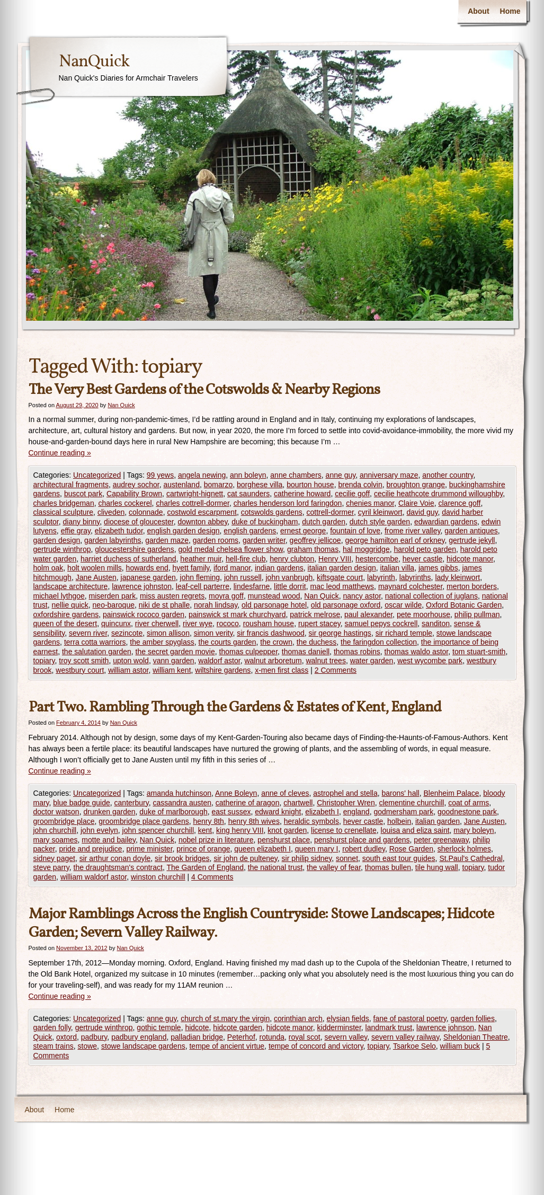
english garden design (183, 530)
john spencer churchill (158, 830)
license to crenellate (344, 830)
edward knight (278, 811)
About (478, 11)
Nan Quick (121, 405)
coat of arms (468, 802)
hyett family (191, 568)
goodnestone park (467, 811)
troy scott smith (84, 660)
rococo (228, 623)
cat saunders (248, 493)
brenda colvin (360, 484)
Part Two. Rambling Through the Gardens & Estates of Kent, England (235, 707)
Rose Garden (411, 849)
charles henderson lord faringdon (288, 503)
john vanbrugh (289, 577)
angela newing (202, 475)
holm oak (48, 568)
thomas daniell (305, 651)
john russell (243, 577)
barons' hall (400, 793)
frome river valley (413, 530)
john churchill (55, 830)
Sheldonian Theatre (475, 1037)
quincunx (116, 623)
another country (447, 475)
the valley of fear (334, 867)
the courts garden (227, 642)
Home (510, 11)
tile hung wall (436, 867)
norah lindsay (215, 605)
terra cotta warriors (95, 642)
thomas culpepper (248, 651)
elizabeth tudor (119, 530)
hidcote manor (470, 559)
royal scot (304, 1037)
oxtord (66, 1037)
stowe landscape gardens (143, 1046)
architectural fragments (71, 484)
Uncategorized (97, 475)
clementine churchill (411, 802)
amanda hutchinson (179, 793)
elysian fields (348, 1018)
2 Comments (335, 670)
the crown (276, 642)
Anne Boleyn (236, 793)
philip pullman (477, 614)
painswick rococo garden (143, 614)
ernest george (303, 530)
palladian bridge (197, 1037)
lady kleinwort (457, 577)
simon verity (213, 633)
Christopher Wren (345, 802)
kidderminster (339, 1027)
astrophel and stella (345, 793)
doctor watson (56, 811)
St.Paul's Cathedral (470, 858)
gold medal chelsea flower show (230, 549)
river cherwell (157, 623)
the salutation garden (96, 651)
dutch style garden (380, 521)
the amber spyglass (162, 642)
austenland (181, 484)
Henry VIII (334, 559)
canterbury (131, 802)
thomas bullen (388, 867)
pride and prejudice (90, 849)
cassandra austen (182, 802)
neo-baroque (114, 605)
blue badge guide (81, 802)
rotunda (272, 1037)
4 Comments (212, 877)
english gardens (250, 530)
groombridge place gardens (144, 821)
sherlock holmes (464, 849)
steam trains (53, 1046)
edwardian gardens (445, 521)
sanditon (436, 623)
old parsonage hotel (274, 605)
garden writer (264, 540)
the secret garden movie (175, 651)
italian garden (437, 821)
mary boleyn (473, 830)
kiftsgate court (340, 577)
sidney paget (54, 858)
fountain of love (355, 530)
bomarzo (218, 484)
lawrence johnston (142, 586)
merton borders (472, 586)
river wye (197, 623)
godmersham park (403, 811)
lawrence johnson (445, 1027)
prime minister (149, 849)
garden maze (167, 540)
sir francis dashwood (271, 633)
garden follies (473, 1018)
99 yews (160, 475)
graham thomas (312, 549)
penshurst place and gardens (362, 840)
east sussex (231, 811)
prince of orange (203, 849)
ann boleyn (248, 475)
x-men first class (281, 670)
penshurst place (283, 840)
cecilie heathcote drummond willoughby (438, 493)
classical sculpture (63, 512)
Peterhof (241, 1037)
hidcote (197, 1027)
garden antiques (470, 530)
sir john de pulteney (245, 858)
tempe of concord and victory (316, 1046)
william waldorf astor (93, 877)
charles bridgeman (63, 503)
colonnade (146, 512)
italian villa (397, 568)
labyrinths (415, 577)
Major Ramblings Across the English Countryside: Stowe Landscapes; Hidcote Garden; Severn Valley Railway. (261, 923)
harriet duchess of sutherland (128, 559)
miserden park (112, 596)
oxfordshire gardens (66, 614)
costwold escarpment (202, 512)
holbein (399, 821)
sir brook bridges (182, 858)
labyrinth (381, 577)
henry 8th (208, 821)
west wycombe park (429, 660)
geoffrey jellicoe (315, 540)
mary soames (55, 840)
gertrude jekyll (472, 540)
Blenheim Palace (451, 793)
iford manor (232, 568)
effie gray (76, 530)
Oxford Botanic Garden (464, 605)
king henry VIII (240, 830)
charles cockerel (124, 503)
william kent (172, 670)
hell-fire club (245, 559)
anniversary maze (389, 475)
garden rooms (215, 540)
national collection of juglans (431, 596)
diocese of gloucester (139, 521)
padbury (94, 1037)
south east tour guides (398, 858)
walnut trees (325, 660)
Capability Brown (134, 493)
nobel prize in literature (216, 840)
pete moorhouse (423, 614)
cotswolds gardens (271, 512)
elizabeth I (322, 811)
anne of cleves (285, 793)
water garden (372, 660)
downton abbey (202, 521)
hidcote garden (237, 1027)
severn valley (346, 1037)
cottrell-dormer (329, 512)
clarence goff (459, 503)
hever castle (422, 559)
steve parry (51, 867)
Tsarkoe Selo (414, 1046)
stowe (87, 1046)
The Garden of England (205, 867)
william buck (460, 1046)
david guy (422, 512)
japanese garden (148, 577)
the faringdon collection (379, 642)
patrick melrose (315, 614)
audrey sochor (136, 484)
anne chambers (296, 475)
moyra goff (226, 596)
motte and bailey (109, 840)
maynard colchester (410, 586)
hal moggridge (366, 549)
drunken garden (109, 811)
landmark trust (389, 1027)
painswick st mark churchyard (237, 614)
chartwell (298, 802)
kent (205, 830)
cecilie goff (352, 493)
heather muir (200, 559)
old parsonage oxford (346, 605)
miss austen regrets (172, 596)
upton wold (131, 660)
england (356, 811)
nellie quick (70, 605)
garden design (57, 540)
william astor (128, 670)
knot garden (287, 830)
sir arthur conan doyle (115, 858)
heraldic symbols (311, 821)
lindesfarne (252, 586)
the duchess (317, 642)
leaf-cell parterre (202, 586)
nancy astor (362, 596)
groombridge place (64, 821)
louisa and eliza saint (415, 830)
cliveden (110, 512)
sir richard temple (404, 633)
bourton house (310, 484)
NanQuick (94, 62)
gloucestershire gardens (134, 549)
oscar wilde (403, 605)
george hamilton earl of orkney (394, 540)
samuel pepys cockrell (381, 623)
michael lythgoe (59, 596)
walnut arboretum (272, 660)
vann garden (173, 660)
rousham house (269, 623)
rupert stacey (319, 623)
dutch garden (323, 521)
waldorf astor (219, 660)
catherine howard (302, 493)
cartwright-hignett (194, 493)
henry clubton (292, 559)
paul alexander (368, 614)
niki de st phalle (164, 605)
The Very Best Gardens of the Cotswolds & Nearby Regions (204, 390)
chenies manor (370, 503)
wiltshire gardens (223, 670)
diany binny (81, 521)
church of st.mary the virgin (225, 1018)
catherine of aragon (248, 802)
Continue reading (60, 453)
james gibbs (438, 568)
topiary (44, 660)
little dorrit (290, 586)
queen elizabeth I (262, 849)
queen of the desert (65, 623)
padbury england (138, 1037)
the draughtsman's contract (118, 867)
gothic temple (159, 1027)
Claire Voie (416, 503)
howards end (147, 568)
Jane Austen (96, 577)
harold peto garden (425, 549)
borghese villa (259, 484)
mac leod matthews (342, 586)
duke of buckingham (264, 521)
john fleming (200, 577)
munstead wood (274, 596)
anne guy (341, 475)
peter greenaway (441, 840)
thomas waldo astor (417, 651)
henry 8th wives (254, 821)
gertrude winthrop (62, 549)
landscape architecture (70, 586)
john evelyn (99, 830)
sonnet (347, 858)
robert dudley (363, 849)
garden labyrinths (112, 540)
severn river (88, 633)
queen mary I (316, 849)
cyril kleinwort (380, 512)
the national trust (275, 867)
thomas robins (357, 651)
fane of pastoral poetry (410, 1018)
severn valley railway (405, 1037)
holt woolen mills (94, 568)
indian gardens (279, 568)
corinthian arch (298, 1018)
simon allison (168, 633)
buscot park (83, 493)
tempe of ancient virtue (226, 1046)
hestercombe (376, 559)
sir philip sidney (307, 858)
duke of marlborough (173, 811)
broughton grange (416, 484)
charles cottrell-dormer (192, 503)
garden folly (52, 1027)
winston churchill (158, 877)
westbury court (80, 670)
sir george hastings (340, 633)
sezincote (126, 633)
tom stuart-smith (478, 651)
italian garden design (342, 568)
